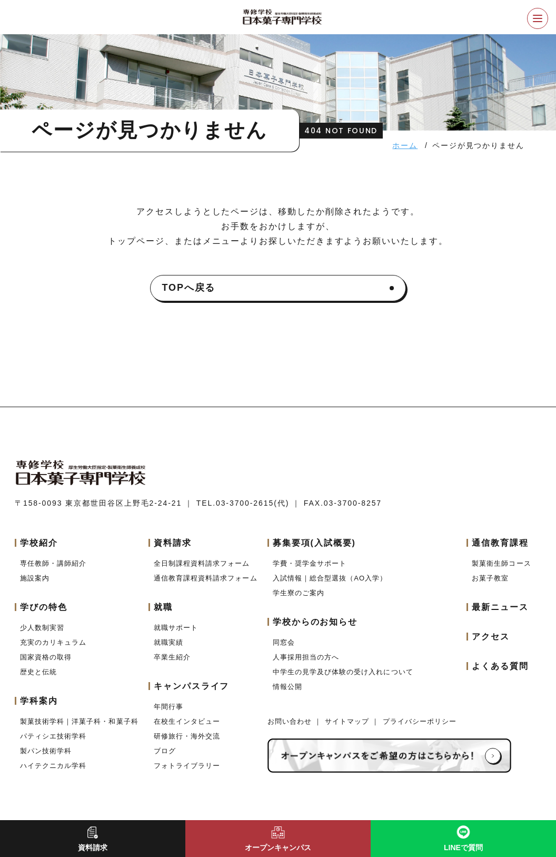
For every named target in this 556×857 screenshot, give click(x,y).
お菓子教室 (490, 578)
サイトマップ (348, 721)
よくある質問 (500, 666)
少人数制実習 (42, 628)
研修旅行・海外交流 (187, 736)
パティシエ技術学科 (53, 736)
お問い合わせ (290, 721)
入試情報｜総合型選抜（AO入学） (330, 578)
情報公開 (287, 687)
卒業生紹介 (172, 657)
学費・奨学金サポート (309, 563)
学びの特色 (43, 607)
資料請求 (173, 542)
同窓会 (284, 642)
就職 (163, 607)
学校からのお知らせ (315, 621)
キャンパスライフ (191, 686)
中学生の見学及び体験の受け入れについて (343, 672)
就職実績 (168, 642)
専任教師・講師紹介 (53, 563)
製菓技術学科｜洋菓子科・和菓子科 (79, 721)
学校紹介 (39, 542)
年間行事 (168, 707)
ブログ (165, 751)
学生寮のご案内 (298, 593)
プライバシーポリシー (419, 721)
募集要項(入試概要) (314, 542)
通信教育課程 (500, 542)
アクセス (491, 636)
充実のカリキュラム (53, 642)
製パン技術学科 (46, 751)
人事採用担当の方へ (306, 657)
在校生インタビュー (187, 721)
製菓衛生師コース (501, 563)
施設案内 (34, 578)
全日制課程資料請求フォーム (202, 563)
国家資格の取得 (46, 657)
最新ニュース (500, 607)
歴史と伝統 (38, 672)
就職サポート (176, 628)
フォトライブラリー (187, 766)
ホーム (405, 145)
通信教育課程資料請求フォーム (205, 578)
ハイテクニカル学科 (53, 766)
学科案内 (39, 700)
